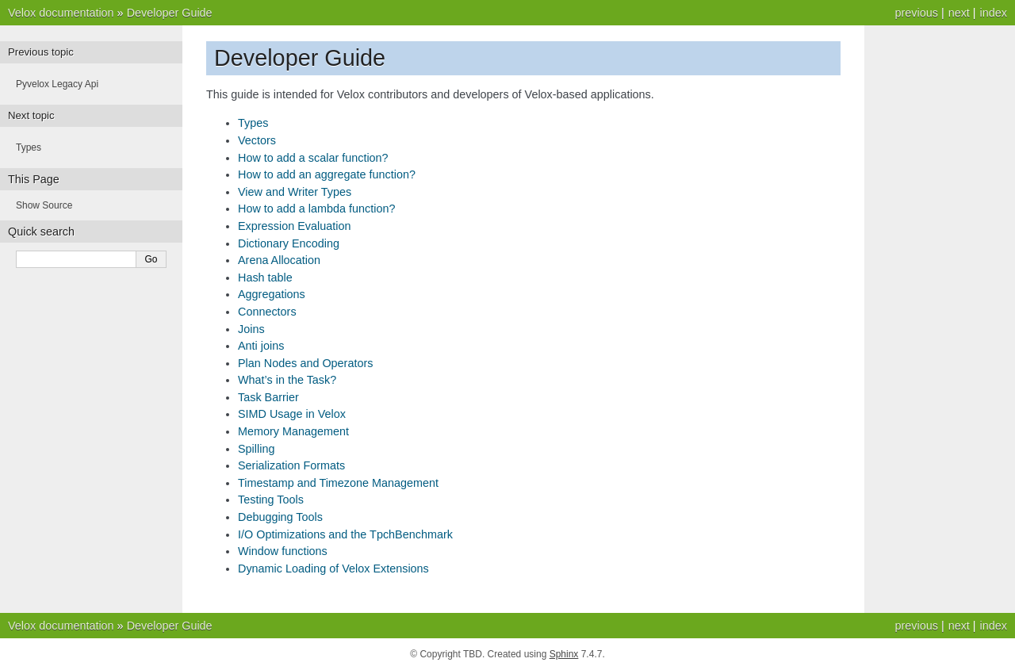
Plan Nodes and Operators (305, 363)
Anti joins (261, 345)
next (959, 12)
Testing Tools (271, 499)
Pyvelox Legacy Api (57, 84)
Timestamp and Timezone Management (338, 483)
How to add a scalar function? (313, 157)
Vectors (257, 140)
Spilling (256, 448)
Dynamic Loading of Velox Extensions (333, 568)
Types (253, 123)
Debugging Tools (280, 517)
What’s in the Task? (287, 379)
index (993, 12)
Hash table (265, 277)
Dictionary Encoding (288, 243)
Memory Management (293, 431)
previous (915, 12)
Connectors (267, 311)
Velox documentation (61, 12)
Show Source (44, 205)
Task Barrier (268, 397)
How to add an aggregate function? (327, 174)
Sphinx (564, 654)
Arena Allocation (279, 260)
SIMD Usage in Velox (292, 414)
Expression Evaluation (294, 226)
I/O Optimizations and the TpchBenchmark (345, 534)
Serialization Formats (291, 465)
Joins (251, 329)
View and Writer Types (294, 192)
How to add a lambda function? (316, 208)
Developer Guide (170, 12)
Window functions (282, 551)
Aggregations (271, 294)
